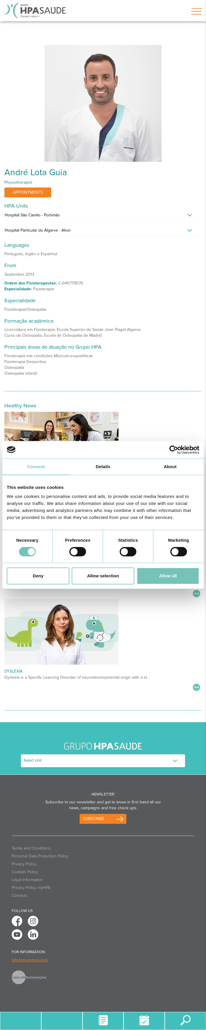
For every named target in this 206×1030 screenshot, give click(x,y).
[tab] (103, 216)
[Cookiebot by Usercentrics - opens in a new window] (173, 449)
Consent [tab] (36, 466)
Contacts (20, 895)
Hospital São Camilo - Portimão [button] (32, 215)
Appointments (28, 192)
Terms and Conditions (31, 848)
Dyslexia (13, 671)
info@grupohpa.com (30, 960)
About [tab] (170, 466)
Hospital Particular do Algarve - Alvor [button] (38, 230)
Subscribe (93, 818)
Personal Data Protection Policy (40, 856)
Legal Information (27, 879)
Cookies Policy (25, 871)
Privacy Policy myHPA (31, 887)
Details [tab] (103, 466)
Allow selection (103, 575)
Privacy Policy (24, 863)
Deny (38, 575)
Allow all (168, 575)
